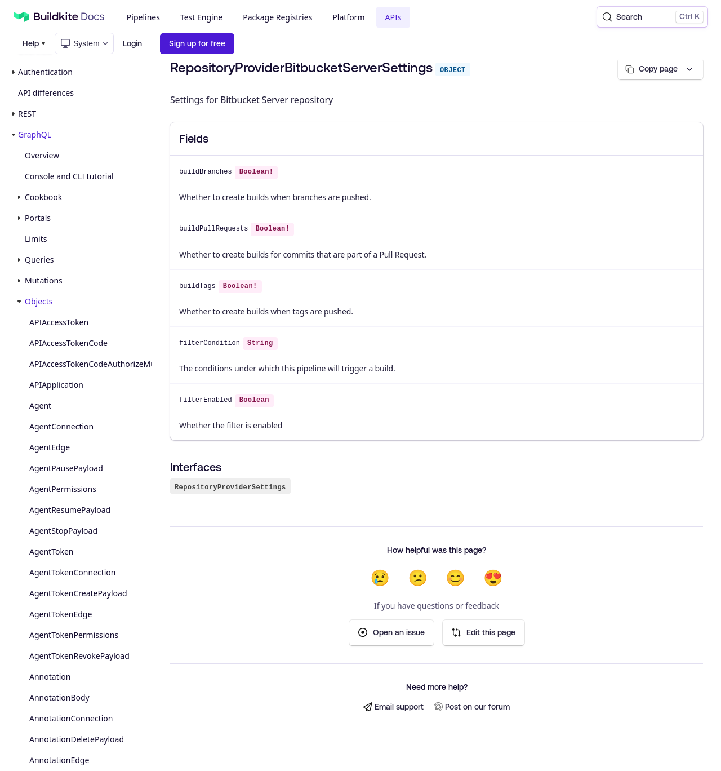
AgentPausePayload (66, 468)
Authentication (45, 72)
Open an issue (391, 632)
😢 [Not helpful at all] (380, 578)
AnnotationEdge (59, 760)
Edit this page (483, 632)
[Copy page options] (660, 69)
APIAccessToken (58, 322)
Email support (393, 707)
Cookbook (43, 197)
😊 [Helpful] (455, 578)
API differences (46, 92)
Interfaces (195, 466)
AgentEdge (49, 447)
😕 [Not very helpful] (418, 578)
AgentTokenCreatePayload (78, 593)
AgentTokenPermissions (73, 635)
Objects (39, 301)
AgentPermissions (62, 489)
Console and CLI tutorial (69, 176)
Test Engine (201, 17)
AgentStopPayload (63, 530)
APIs (393, 17)
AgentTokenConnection (72, 572)
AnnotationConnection (71, 718)
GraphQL (34, 134)
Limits (36, 238)
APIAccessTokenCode (68, 343)
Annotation (49, 676)
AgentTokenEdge (60, 614)
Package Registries (277, 17)
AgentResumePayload (69, 509)
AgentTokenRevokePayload (79, 655)
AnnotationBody (59, 697)
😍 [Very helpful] (493, 578)
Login (132, 43)
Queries (39, 259)
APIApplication (56, 384)
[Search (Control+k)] (652, 17)
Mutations (44, 280)
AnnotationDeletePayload (76, 739)
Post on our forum (472, 707)
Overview (42, 155)
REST (27, 113)
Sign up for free (197, 43)
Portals (38, 217)
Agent (40, 405)
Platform (348, 17)
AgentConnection (61, 426)
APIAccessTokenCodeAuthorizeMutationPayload (88, 363)
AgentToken (51, 551)
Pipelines (143, 17)
